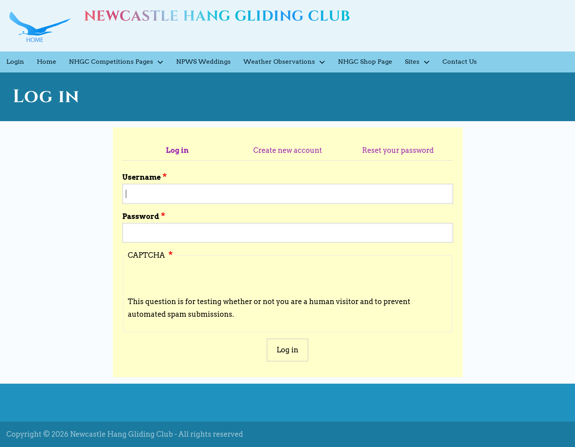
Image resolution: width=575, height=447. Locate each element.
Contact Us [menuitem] (459, 61)
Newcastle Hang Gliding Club (217, 16)
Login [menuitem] (15, 61)
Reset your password (398, 150)
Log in (177, 150)
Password (140, 216)
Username (141, 177)
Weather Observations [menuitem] (287, 61)
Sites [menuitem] (420, 61)
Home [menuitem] (46, 61)
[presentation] (188, 279)
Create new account (287, 150)
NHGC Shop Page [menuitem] (365, 61)
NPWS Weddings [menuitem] (203, 61)
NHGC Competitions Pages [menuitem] (119, 61)
